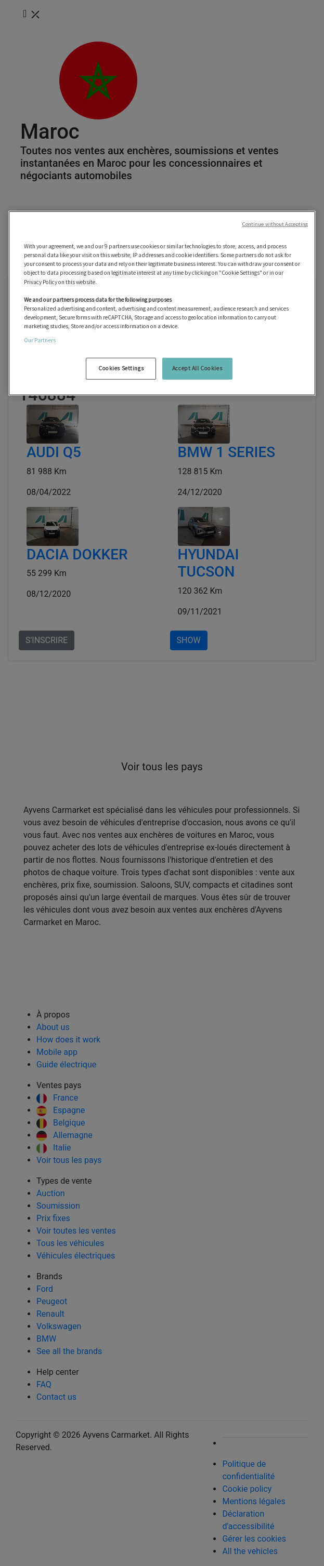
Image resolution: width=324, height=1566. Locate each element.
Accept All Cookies (197, 368)
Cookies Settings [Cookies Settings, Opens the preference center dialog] (121, 368)
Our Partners (40, 340)
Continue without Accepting (275, 224)
